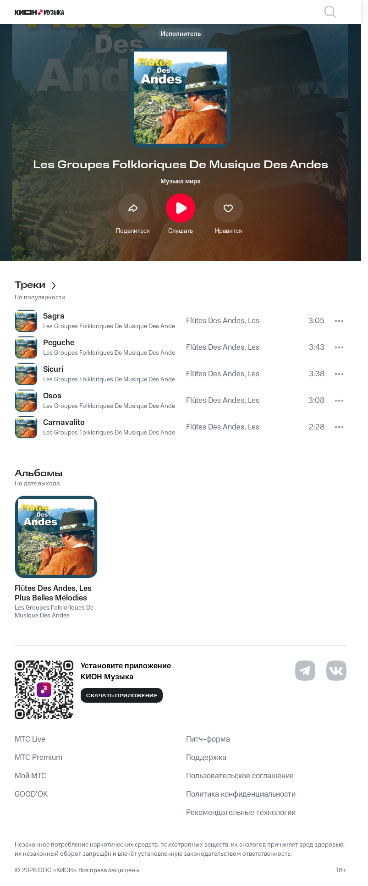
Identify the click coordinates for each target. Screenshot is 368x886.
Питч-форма (208, 739)
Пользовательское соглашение (240, 775)
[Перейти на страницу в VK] (336, 670)
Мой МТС (30, 775)
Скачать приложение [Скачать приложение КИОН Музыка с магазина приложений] (121, 696)
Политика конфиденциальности (241, 794)
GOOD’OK (31, 794)
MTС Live (30, 739)
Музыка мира (180, 181)
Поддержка (206, 757)
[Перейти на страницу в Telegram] (305, 670)
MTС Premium (38, 757)
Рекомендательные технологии (241, 812)
